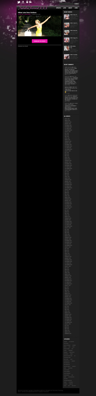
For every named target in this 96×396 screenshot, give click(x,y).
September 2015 (68, 322)
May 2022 (67, 194)
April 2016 (67, 311)
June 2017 (67, 288)
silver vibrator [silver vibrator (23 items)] (71, 376)
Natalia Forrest (28, 14)
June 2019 (67, 250)
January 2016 (68, 316)
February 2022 (68, 199)
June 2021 (67, 212)
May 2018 (67, 271)
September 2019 (68, 245)
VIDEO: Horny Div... (74, 30)
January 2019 (68, 258)
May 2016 (67, 309)
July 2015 (67, 325)
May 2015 (67, 328)
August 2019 (68, 247)
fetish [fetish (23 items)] (65, 350)
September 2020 (68, 226)
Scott (66, 95)
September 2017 (68, 284)
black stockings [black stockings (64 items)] (67, 345)
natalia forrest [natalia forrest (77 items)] (67, 366)
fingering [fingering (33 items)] (70, 350)
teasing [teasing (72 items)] (65, 384)
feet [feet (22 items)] (72, 348)
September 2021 (68, 207)
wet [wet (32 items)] (69, 385)
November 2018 (68, 261)
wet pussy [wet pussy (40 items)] (74, 385)
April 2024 (67, 157)
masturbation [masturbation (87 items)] (67, 364)
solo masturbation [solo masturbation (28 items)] (68, 380)
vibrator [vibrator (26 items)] (71, 384)
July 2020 (67, 229)
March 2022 (67, 197)
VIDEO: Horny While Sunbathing (71, 104)
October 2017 (68, 282)
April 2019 (67, 253)
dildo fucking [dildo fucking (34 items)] (66, 348)
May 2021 (67, 213)
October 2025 (68, 128)
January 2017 (68, 296)
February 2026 (68, 122)
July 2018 (67, 268)
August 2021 (68, 208)
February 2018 (68, 276)
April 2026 (67, 119)
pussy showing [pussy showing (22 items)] (67, 371)
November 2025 (68, 127)
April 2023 (67, 176)
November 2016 (68, 300)
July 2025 (67, 133)
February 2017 (68, 295)
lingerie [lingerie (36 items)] (73, 361)
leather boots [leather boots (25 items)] (66, 361)
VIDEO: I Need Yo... (74, 23)
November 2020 (68, 223)
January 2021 (68, 220)
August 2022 (68, 189)
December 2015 (68, 317)
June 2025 (67, 135)
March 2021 (67, 216)
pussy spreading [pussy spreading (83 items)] (67, 373)
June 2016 (67, 308)
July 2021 (67, 210)
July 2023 (67, 171)
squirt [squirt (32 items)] (65, 382)
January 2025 (68, 143)
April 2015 (67, 330)
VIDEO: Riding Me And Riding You (71, 87)
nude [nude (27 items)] (65, 368)
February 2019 (68, 256)
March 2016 (67, 312)
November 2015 (68, 319)
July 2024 (67, 152)
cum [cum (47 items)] (69, 346)
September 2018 (68, 264)
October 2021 (68, 205)
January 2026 (68, 123)
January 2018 (68, 277)
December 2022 (68, 183)
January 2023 (68, 181)
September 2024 (68, 149)
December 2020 (68, 221)
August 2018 (68, 266)
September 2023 (68, 168)
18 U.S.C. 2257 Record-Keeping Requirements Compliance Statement (33, 391)
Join (64, 8)
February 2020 (68, 237)
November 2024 (68, 146)
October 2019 (68, 244)
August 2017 (68, 285)
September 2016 (68, 303)
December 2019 (68, 240)
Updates (58, 8)
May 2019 (67, 252)
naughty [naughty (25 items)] (74, 366)
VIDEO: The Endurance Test (70, 77)
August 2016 (68, 304)
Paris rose (67, 76)
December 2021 (68, 202)
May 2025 (67, 136)
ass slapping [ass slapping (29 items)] (71, 341)
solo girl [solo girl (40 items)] (65, 378)
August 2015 (68, 324)
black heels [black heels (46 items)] (66, 343)
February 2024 (68, 160)
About (70, 8)
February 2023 (68, 179)
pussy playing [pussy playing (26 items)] (66, 369)
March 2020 (67, 236)
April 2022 (67, 195)
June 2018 (67, 269)
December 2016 (68, 298)
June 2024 (67, 154)
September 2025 (68, 130)
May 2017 (67, 290)
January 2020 (68, 239)
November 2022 (68, 184)
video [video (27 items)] (65, 385)
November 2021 (68, 204)
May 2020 (67, 232)
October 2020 (68, 224)
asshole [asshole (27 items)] (65, 341)
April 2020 (67, 234)
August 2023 (68, 170)
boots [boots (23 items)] (65, 346)
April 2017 (67, 292)
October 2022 (68, 186)
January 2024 (68, 162)
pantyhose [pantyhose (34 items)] (70, 368)
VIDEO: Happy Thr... (74, 38)
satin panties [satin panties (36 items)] (66, 375)
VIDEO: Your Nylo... (74, 54)
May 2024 (67, 155)
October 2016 (68, 301)
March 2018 (67, 274)
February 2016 (68, 314)
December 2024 (68, 144)
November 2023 (68, 165)
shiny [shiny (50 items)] (65, 376)
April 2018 (67, 272)
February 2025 (68, 141)
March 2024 (67, 159)
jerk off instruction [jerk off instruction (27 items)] (68, 355)
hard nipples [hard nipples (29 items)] (71, 352)
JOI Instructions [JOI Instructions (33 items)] (67, 357)
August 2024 (68, 151)
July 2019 (67, 248)
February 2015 (68, 333)
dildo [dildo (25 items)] (73, 346)
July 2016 (67, 306)
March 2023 (67, 178)
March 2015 (67, 332)
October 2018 (68, 263)
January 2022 (68, 200)
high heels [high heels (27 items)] (66, 354)
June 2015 (67, 327)
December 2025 (68, 125)
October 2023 (68, 167)
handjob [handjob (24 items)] (65, 352)
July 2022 (67, 191)
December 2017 (68, 279)
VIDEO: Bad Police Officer (70, 67)
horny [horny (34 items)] (71, 354)
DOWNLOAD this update (39, 41)
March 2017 (67, 293)
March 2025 (67, 139)
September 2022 (68, 187)
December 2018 (68, 260)
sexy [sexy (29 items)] (72, 375)
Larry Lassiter (68, 67)
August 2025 (68, 131)
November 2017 (68, 280)
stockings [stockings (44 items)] (71, 382)
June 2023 (67, 173)
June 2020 (67, 231)
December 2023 (68, 163)
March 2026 (67, 120)
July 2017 (67, 287)
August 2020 (68, 228)
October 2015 (68, 320)
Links (76, 8)
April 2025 (67, 138)
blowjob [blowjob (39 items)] (74, 345)
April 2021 (67, 215)
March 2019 (67, 255)
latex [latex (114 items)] (71, 359)
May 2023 (67, 175)
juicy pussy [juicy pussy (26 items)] (66, 359)
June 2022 (67, 192)
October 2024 (68, 147)
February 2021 (68, 218)
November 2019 (68, 242)
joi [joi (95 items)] (74, 355)
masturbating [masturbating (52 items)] (67, 362)
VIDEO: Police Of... (74, 14)
